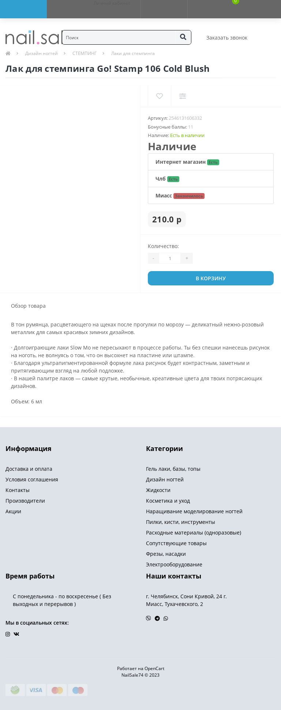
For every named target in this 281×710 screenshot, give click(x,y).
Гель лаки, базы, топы (173, 468)
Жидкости (158, 490)
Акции (13, 511)
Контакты (17, 490)
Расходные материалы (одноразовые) (193, 532)
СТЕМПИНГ (84, 53)
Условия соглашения (31, 479)
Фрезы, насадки (166, 553)
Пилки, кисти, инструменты (180, 521)
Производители (25, 500)
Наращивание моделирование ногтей (194, 511)
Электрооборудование (174, 564)
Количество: (163, 246)
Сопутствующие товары (176, 543)
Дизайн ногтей (41, 53)
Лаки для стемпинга (133, 53)
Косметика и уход (168, 500)
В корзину (211, 278)
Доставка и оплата (28, 468)
